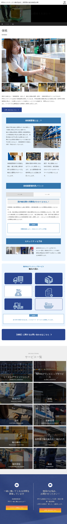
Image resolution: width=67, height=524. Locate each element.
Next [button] (62, 60)
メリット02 (47, 194)
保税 (18, 292)
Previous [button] (4, 60)
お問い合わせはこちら (10, 110)
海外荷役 (18, 305)
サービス (7, 24)
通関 (48, 292)
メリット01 (20, 194)
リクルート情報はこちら (16, 507)
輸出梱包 (48, 279)
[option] (33, 60)
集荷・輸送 (18, 279)
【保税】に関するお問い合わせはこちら (32, 335)
